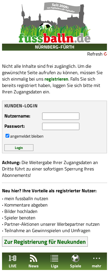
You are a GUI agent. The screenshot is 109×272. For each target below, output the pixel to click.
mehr (96, 261)
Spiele (75, 261)
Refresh (95, 53)
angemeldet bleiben (27, 136)
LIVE (12, 261)
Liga (54, 261)
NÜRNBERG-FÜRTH (54, 46)
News (33, 261)
